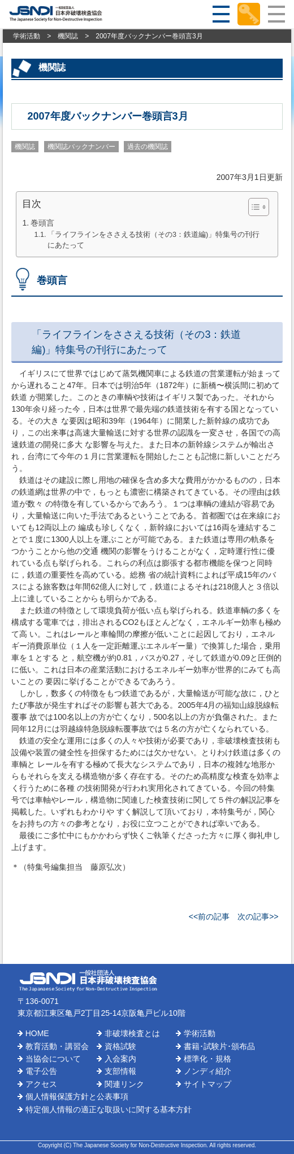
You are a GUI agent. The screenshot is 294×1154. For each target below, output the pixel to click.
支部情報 (120, 1071)
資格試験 (120, 1046)
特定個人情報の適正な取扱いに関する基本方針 (108, 1109)
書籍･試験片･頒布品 (219, 1046)
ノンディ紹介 (207, 1071)
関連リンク (124, 1084)
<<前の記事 (209, 916)
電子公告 (41, 1071)
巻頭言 (42, 222)
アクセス (41, 1084)
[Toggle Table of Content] (253, 207)
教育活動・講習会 (57, 1046)
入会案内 (120, 1058)
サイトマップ (207, 1084)
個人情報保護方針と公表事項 (76, 1096)
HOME (37, 1033)
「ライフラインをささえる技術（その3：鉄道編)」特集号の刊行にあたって (153, 240)
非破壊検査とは (132, 1033)
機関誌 (68, 36)
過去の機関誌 (147, 147)
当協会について (53, 1058)
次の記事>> (257, 916)
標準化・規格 (207, 1058)
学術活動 (26, 36)
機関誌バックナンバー (81, 147)
